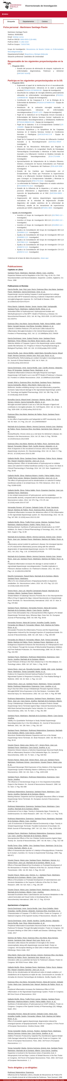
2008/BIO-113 (23, 237)
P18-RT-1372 (37, 112)
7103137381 (25, 44)
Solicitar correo (18, 37)
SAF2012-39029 (55, 142)
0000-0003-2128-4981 (28, 39)
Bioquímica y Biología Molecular (36, 54)
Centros (45, 21)
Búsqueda (11, 21)
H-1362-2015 (24, 42)
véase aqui (44, 258)
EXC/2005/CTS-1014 (25, 186)
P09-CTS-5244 (38, 181)
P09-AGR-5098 (56, 166)
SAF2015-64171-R (45, 134)
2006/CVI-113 (23, 247)
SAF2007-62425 (24, 73)
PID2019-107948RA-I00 (46, 102)
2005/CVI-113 (23, 252)
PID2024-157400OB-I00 (33, 90)
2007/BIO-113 (23, 242)
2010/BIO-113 (57, 225)
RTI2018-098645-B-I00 (26, 122)
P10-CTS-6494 (54, 156)
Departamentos (28, 21)
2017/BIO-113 (57, 215)
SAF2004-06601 (56, 193)
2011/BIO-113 (57, 220)
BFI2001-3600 (47, 208)
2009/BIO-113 (23, 232)
